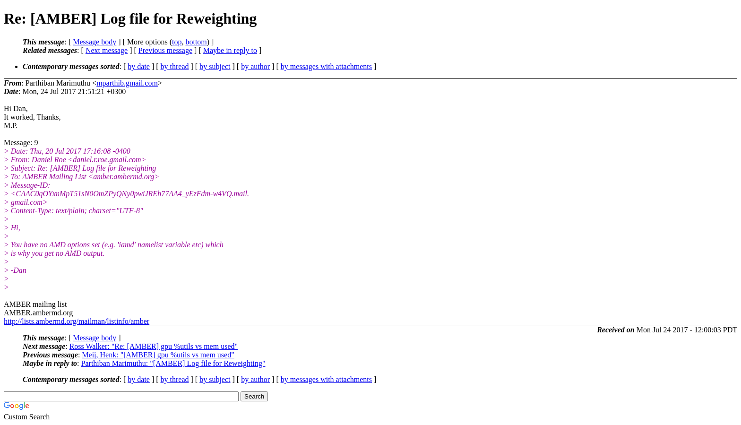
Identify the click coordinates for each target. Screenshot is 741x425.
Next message (107, 50)
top (176, 42)
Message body (94, 42)
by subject (214, 66)
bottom (196, 42)
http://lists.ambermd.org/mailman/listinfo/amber (76, 321)
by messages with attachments (326, 66)
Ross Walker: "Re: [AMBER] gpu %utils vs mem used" (153, 346)
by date (139, 66)
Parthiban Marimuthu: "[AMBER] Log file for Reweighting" (173, 363)
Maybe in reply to (230, 50)
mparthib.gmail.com (127, 83)
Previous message (165, 50)
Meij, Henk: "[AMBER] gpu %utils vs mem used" (158, 355)
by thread (175, 66)
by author (255, 66)
